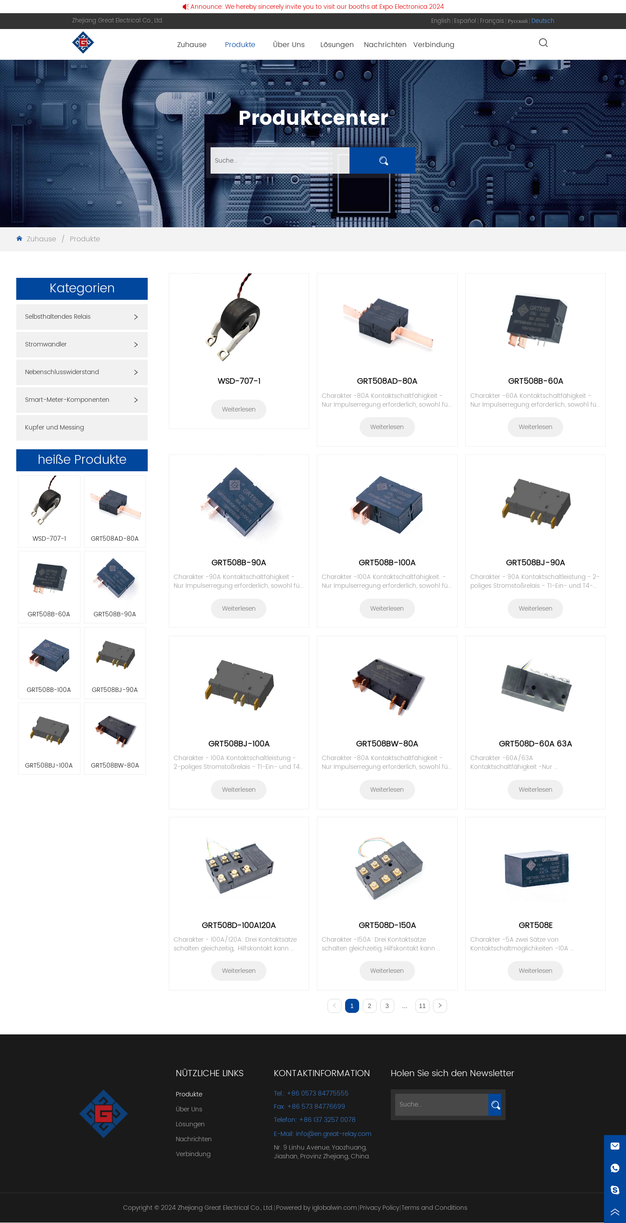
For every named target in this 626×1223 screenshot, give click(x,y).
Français (492, 21)
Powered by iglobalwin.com (316, 1208)
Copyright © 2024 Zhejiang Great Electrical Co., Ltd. (198, 1208)
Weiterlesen (239, 409)
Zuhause (41, 239)
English (441, 21)
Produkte (84, 239)
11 (422, 1005)
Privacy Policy (379, 1208)
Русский (518, 21)
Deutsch (542, 21)
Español (465, 21)
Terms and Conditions (434, 1208)
